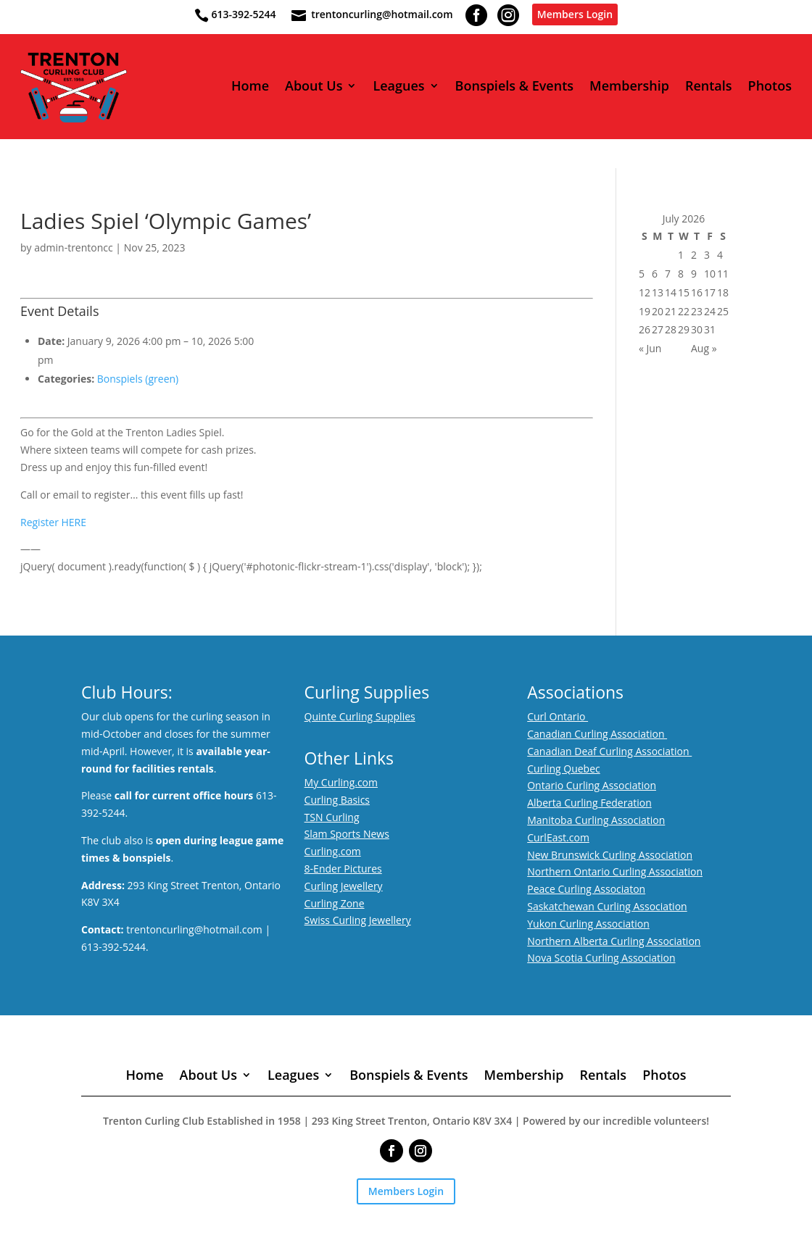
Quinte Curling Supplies (359, 716)
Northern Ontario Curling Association (615, 871)
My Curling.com (341, 782)
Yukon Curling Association (588, 924)
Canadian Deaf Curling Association (609, 751)
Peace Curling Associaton (586, 889)
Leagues (398, 86)
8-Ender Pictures (343, 868)
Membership (629, 86)
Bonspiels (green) (137, 379)
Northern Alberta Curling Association (613, 941)
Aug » (704, 348)
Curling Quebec (563, 768)
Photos (770, 86)
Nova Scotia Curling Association (601, 958)
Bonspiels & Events (514, 86)
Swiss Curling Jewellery (357, 920)
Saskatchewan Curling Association (607, 906)
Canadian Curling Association (597, 734)
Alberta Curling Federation (589, 802)
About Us (313, 86)
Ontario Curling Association (591, 785)
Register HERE (53, 522)
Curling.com (332, 851)
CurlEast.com (558, 837)
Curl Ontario (557, 716)
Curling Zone (334, 903)
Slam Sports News (346, 834)
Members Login (575, 14)
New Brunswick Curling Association (609, 855)
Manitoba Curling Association (596, 820)
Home (250, 86)
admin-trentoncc (73, 247)
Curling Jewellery (343, 886)
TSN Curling (332, 817)
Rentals (708, 86)
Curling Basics (337, 800)
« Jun (650, 348)
